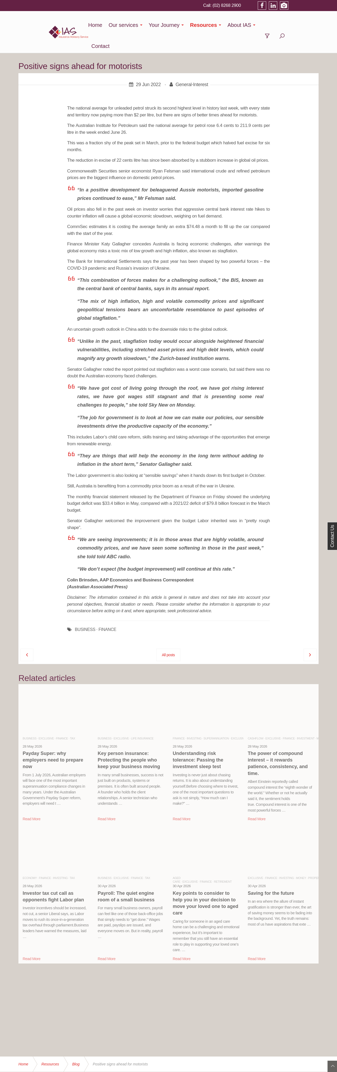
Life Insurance (142, 717)
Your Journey (173, 25)
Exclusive (46, 717)
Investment (306, 717)
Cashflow (255, 717)
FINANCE (107, 608)
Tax (72, 717)
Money (301, 856)
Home (104, 25)
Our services (132, 25)
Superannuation (216, 717)
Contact (280, 25)
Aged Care (177, 858)
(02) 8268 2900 (256, 5)
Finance (62, 717)
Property (315, 856)
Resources (212, 25)
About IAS (248, 25)
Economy (30, 856)
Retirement (223, 860)
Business (29, 717)
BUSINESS (85, 608)
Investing (194, 717)
